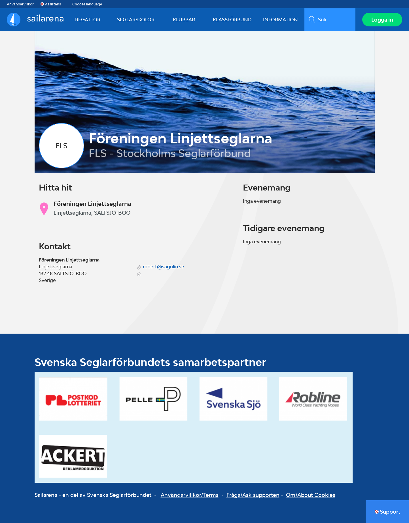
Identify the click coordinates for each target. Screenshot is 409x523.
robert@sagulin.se (163, 266)
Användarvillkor (20, 4)
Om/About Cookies (310, 495)
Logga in (382, 19)
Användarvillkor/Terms (190, 495)
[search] (329, 19)
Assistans (53, 4)
